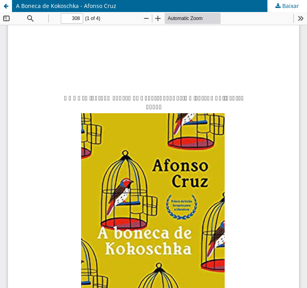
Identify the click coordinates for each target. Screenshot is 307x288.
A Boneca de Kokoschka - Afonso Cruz (66, 6)
